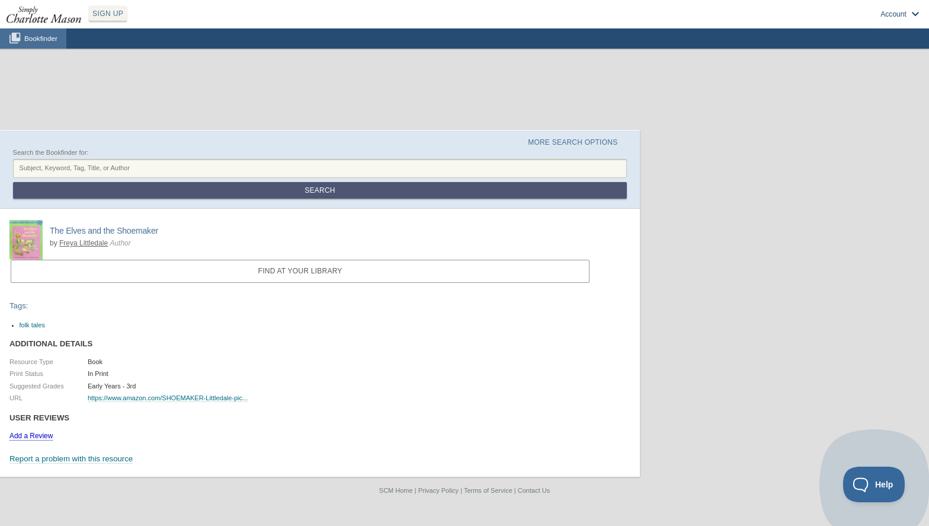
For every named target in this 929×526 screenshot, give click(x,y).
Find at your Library (300, 271)
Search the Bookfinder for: (51, 152)
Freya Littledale (83, 243)
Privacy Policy (438, 490)
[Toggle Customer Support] (874, 484)
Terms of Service (488, 490)
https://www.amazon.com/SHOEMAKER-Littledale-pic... (168, 397)
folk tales (32, 325)
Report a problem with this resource (71, 458)
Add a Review (31, 436)
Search (320, 190)
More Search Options (572, 142)
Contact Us (534, 490)
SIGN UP (107, 13)
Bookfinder (40, 38)
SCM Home (396, 490)
